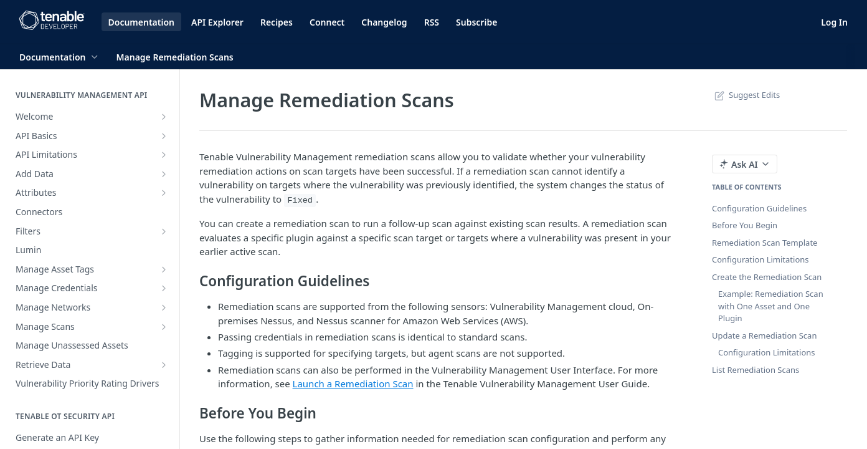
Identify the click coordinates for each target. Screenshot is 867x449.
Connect (327, 22)
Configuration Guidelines (759, 208)
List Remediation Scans (755, 369)
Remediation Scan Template (764, 242)
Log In (834, 22)
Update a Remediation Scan (764, 335)
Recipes (276, 22)
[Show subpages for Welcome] (164, 117)
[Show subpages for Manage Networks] (164, 307)
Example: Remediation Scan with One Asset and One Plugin (770, 306)
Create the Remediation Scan (767, 276)
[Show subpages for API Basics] (164, 136)
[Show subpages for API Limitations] (164, 155)
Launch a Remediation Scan (353, 383)
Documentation (141, 22)
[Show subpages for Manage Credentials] (164, 288)
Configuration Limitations (760, 259)
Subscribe (476, 22)
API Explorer (217, 22)
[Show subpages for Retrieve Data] (164, 365)
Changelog (384, 22)
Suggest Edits (746, 94)
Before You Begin (744, 225)
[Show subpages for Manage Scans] (164, 327)
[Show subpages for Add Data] (164, 174)
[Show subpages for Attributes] (164, 193)
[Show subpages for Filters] (164, 231)
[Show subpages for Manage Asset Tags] (164, 269)
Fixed (300, 200)
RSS (431, 22)
